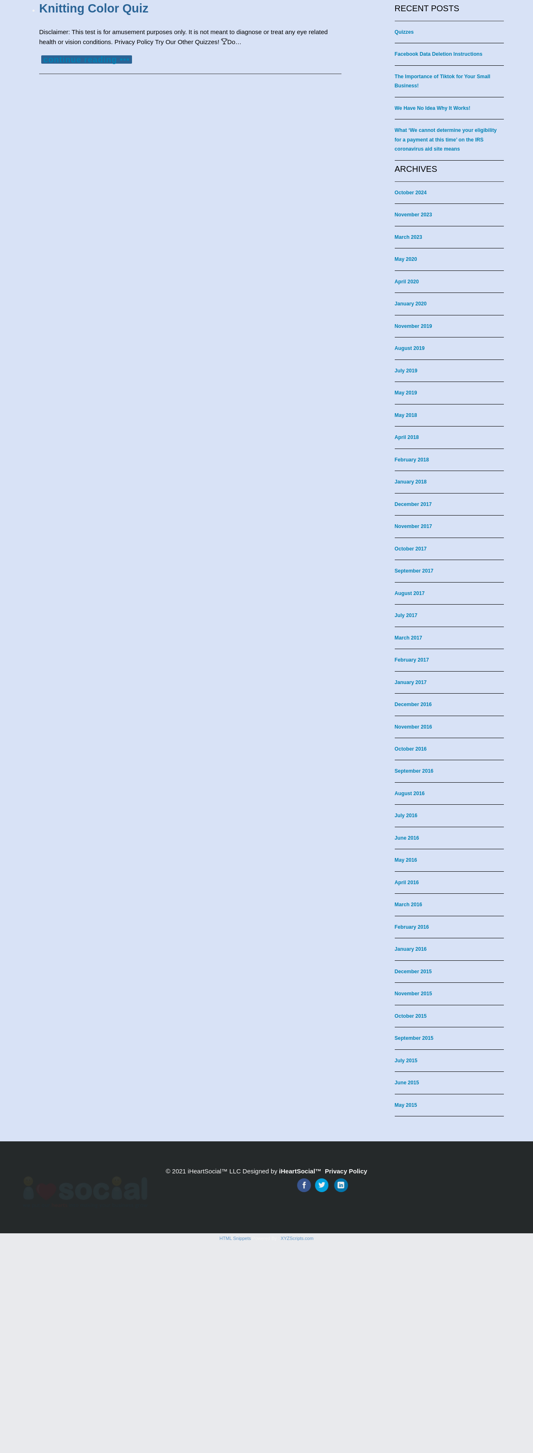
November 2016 (413, 727)
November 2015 (413, 994)
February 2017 (412, 660)
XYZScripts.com (297, 1448)
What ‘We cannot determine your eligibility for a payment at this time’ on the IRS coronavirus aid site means (446, 139)
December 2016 (413, 704)
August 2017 (410, 593)
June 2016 (407, 838)
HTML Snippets (235, 1448)
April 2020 (407, 282)
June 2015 (407, 1083)
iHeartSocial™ (300, 1171)
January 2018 (411, 482)
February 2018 (412, 460)
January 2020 (411, 304)
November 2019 (413, 326)
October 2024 (411, 193)
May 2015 (406, 1105)
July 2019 (406, 371)
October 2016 (411, 749)
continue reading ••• (86, 59)
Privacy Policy (346, 1171)
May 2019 (406, 393)
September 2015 (414, 1038)
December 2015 (413, 971)
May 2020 (406, 259)
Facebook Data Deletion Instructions (439, 54)
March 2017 (408, 638)
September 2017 (414, 571)
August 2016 (410, 793)
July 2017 (406, 615)
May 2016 (406, 860)
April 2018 (407, 437)
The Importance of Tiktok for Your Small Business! (443, 81)
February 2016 (412, 927)
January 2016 (411, 949)
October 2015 (411, 1016)
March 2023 (408, 237)
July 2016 (406, 815)
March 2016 (408, 905)
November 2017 (413, 526)
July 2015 (406, 1061)
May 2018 (406, 415)
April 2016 (407, 882)
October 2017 (411, 549)
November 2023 (413, 215)
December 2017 (413, 504)
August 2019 (410, 348)
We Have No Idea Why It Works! (433, 108)
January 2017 (411, 682)
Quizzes (404, 32)
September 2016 (414, 771)
